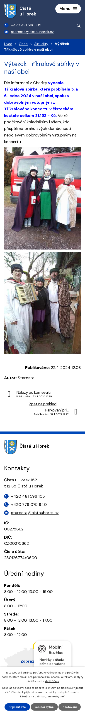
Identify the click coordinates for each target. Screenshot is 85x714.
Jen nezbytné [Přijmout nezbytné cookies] (44, 707)
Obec (23, 44)
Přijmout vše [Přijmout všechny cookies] (17, 707)
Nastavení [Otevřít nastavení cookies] (70, 707)
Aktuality (41, 44)
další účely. (52, 681)
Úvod (8, 44)
